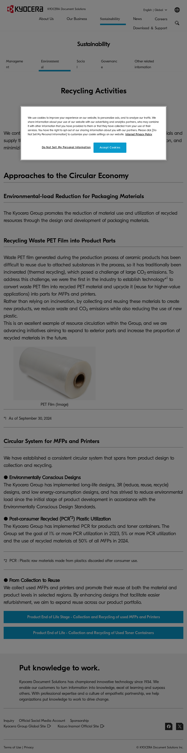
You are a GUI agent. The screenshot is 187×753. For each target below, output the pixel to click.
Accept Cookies (110, 147)
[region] (93, 133)
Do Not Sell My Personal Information (66, 147)
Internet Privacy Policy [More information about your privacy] (138, 134)
